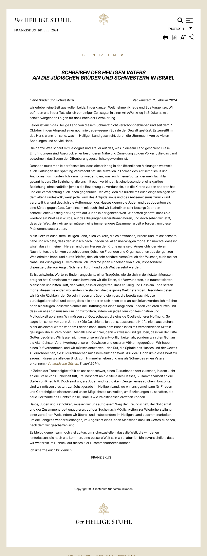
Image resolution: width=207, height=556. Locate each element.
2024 (54, 30)
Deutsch (177, 30)
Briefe (44, 30)
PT (123, 55)
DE (84, 55)
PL (115, 55)
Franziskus (25, 30)
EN (93, 55)
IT (108, 55)
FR (101, 55)
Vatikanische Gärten (63, 363)
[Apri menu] (189, 20)
